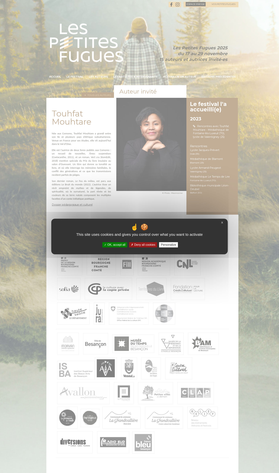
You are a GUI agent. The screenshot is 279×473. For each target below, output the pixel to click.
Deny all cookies (143, 244)
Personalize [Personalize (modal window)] (168, 244)
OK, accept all (114, 244)
